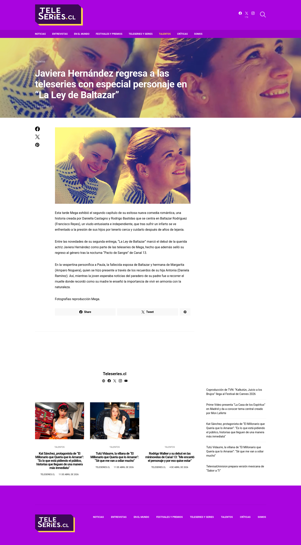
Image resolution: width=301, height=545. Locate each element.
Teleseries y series (141, 34)
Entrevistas (60, 34)
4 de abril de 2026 (179, 467)
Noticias (40, 34)
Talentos (165, 34)
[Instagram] (253, 15)
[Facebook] (240, 15)
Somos (198, 34)
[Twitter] (246, 15)
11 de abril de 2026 (69, 474)
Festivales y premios (109, 34)
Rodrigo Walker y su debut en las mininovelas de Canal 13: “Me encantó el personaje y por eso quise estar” (169, 457)
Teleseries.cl (114, 373)
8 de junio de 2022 (44, 107)
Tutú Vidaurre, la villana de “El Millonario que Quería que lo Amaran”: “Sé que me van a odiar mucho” (114, 457)
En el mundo (81, 34)
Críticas (182, 34)
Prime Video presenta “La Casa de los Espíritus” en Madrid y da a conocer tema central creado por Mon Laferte (235, 409)
